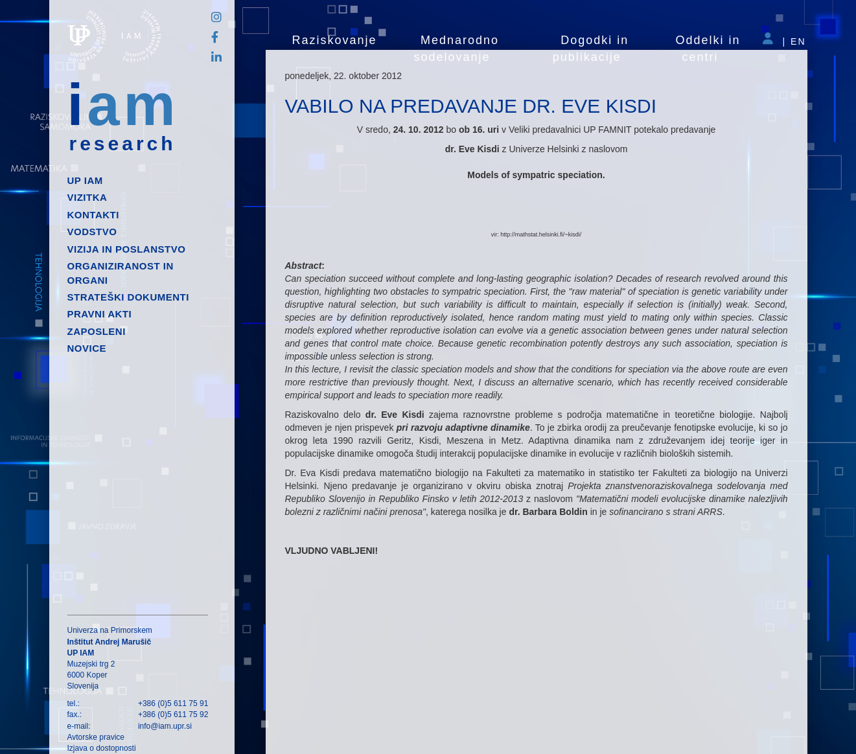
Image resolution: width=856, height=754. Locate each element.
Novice (87, 348)
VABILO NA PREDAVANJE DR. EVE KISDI (471, 106)
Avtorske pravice (95, 737)
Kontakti (93, 214)
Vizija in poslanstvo (126, 249)
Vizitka (87, 197)
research (122, 144)
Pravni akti (99, 313)
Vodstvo (92, 231)
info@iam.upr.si (165, 726)
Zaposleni (96, 331)
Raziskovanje (334, 40)
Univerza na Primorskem (109, 630)
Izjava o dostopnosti (101, 748)
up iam (85, 180)
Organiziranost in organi (120, 272)
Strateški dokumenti (128, 297)
